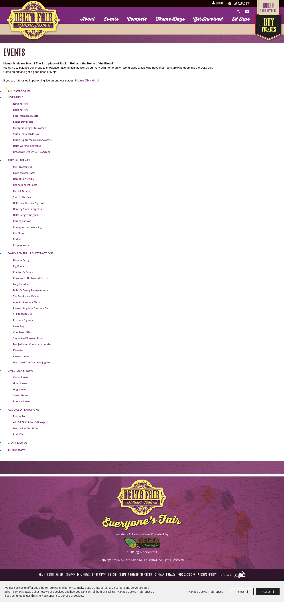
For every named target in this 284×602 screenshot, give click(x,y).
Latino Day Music (23, 121)
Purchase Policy (207, 575)
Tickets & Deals (269, 28)
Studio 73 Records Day (26, 133)
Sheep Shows (20, 395)
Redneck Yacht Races (25, 184)
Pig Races (18, 266)
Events (111, 19)
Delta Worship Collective (27, 145)
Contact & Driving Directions (135, 575)
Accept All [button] (268, 591)
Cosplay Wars (21, 245)
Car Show (18, 233)
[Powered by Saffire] (239, 574)
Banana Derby (21, 260)
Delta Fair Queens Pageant (28, 203)
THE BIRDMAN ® (22, 314)
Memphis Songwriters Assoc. (29, 128)
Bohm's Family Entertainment (30, 290)
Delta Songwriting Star (26, 215)
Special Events (19, 160)
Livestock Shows (20, 371)
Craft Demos (17, 443)
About (88, 19)
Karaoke (18, 350)
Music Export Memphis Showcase (32, 139)
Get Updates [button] (247, 12)
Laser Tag (18, 326)
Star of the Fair (22, 197)
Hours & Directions (269, 7)
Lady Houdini (21, 284)
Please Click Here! (87, 80)
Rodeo (17, 239)
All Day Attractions (23, 410)
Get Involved (208, 19)
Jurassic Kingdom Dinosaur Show (32, 308)
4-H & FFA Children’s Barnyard (30, 422)
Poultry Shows (21, 401)
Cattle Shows (20, 377)
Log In (219, 3)
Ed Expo (241, 19)
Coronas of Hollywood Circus (30, 278)
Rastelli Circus (21, 356)
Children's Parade (23, 272)
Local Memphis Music (25, 115)
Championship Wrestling (27, 227)
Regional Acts (20, 109)
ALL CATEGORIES (19, 91)
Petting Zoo (19, 416)
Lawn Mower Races (24, 172)
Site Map (159, 575)
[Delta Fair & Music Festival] (33, 21)
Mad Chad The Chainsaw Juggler (31, 362)
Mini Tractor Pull (22, 166)
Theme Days (170, 19)
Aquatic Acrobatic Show (26, 302)
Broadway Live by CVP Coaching (31, 151)
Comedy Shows (22, 221)
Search (239, 12)
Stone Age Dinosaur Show (28, 338)
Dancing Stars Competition (28, 209)
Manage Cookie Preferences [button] (205, 591)
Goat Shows (20, 383)
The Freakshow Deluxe (26, 296)
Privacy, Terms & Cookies (180, 575)
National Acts (20, 103)
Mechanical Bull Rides (25, 428)
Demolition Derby (23, 178)
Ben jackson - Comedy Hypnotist (32, 344)
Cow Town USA (22, 332)
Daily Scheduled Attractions (30, 253)
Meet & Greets (21, 191)
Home (42, 575)
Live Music (15, 97)
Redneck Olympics (23, 320)
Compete (137, 19)
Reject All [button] (242, 591)
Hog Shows (19, 389)
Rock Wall (18, 434)
